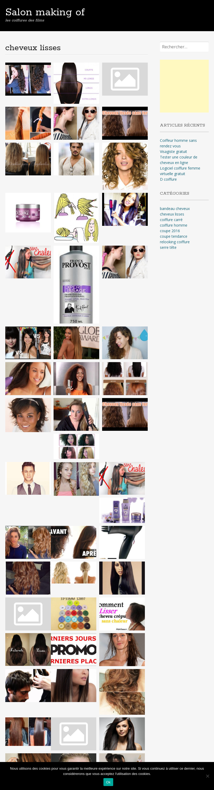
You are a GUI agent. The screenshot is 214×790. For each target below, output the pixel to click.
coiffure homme (173, 225)
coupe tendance (173, 236)
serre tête (168, 247)
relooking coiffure (175, 241)
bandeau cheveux (175, 208)
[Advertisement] (186, 86)
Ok (108, 782)
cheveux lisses (172, 214)
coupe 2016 (170, 230)
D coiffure (168, 179)
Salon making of (45, 12)
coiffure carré (171, 219)
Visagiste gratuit (173, 151)
